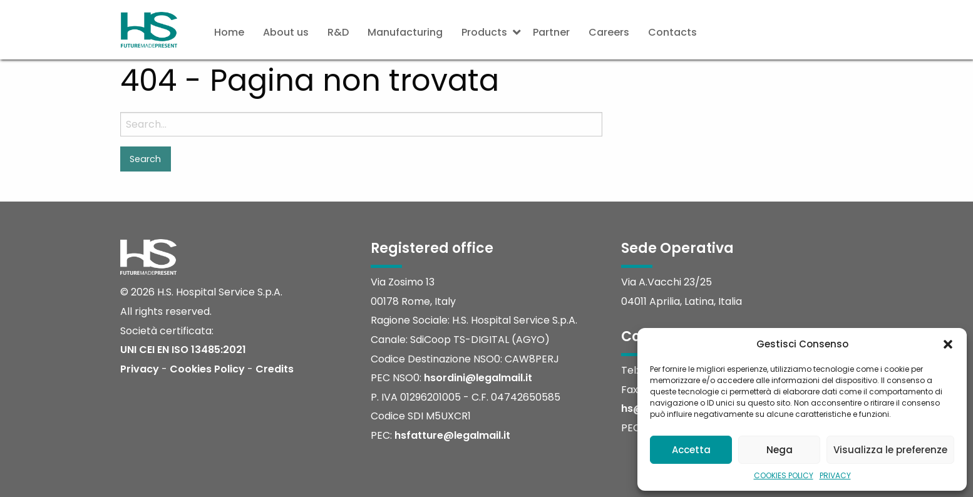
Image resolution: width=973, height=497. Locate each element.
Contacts (672, 32)
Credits (274, 369)
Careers (609, 32)
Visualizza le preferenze (890, 449)
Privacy (139, 369)
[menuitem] (229, 32)
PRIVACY (835, 475)
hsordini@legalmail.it (478, 378)
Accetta (691, 449)
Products (484, 32)
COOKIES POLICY (783, 475)
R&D (338, 32)
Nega (779, 449)
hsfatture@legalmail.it (452, 435)
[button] (948, 344)
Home (229, 32)
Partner (551, 32)
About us (286, 32)
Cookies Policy (207, 369)
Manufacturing (405, 32)
